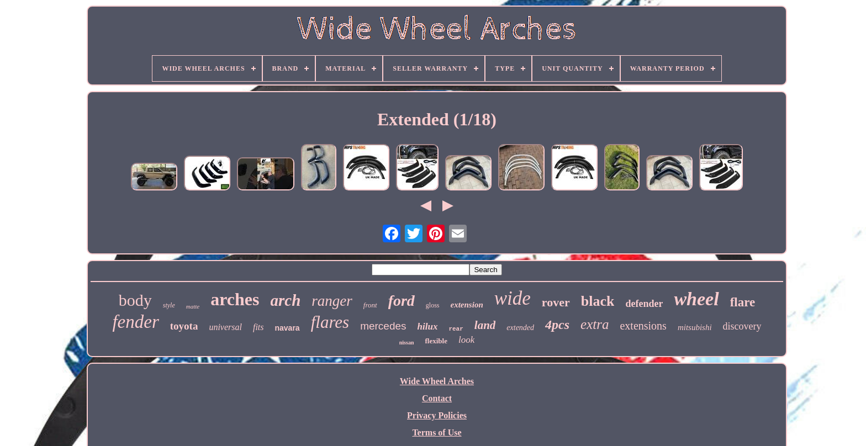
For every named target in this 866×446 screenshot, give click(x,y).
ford (401, 300)
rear (455, 329)
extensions (643, 326)
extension (467, 304)
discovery (742, 326)
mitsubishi (695, 327)
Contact (437, 398)
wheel (696, 299)
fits (258, 327)
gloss (433, 305)
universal (225, 327)
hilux (428, 326)
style (169, 305)
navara (287, 327)
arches (234, 299)
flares (330, 322)
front (370, 305)
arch (286, 300)
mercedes (383, 326)
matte (192, 306)
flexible (436, 341)
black (598, 301)
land (485, 325)
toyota (184, 326)
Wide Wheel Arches (437, 381)
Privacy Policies (437, 415)
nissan (406, 342)
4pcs (557, 324)
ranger (331, 301)
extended (520, 327)
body (135, 300)
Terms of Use (436, 432)
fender (135, 322)
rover (556, 302)
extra (594, 324)
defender (644, 303)
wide (512, 298)
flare (743, 302)
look (466, 339)
